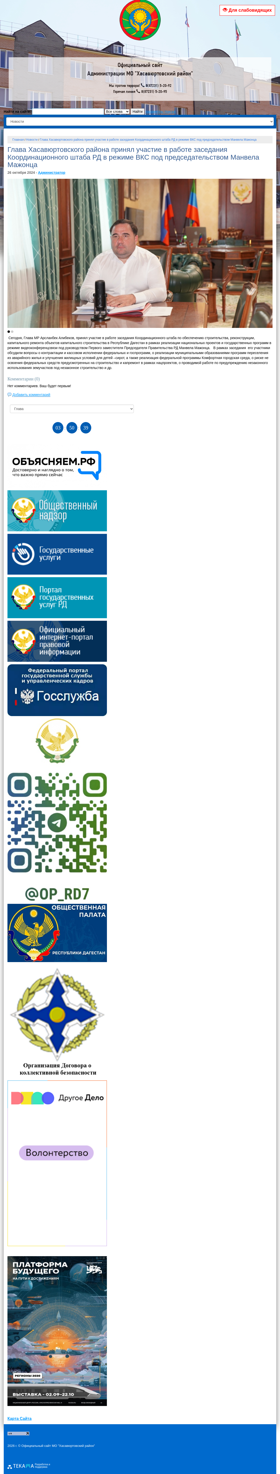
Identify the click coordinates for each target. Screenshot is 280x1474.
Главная (18, 139)
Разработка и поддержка (42, 1465)
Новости (32, 139)
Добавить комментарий (31, 395)
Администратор (51, 173)
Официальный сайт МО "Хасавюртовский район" (58, 1446)
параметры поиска (160, 112)
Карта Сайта (19, 1418)
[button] (8, 331)
